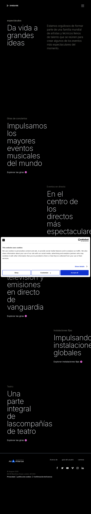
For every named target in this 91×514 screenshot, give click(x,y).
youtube (67, 468)
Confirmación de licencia (43, 477)
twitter (62, 468)
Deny (16, 273)
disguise (12, 5)
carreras (81, 460)
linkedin (82, 468)
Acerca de (53, 460)
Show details (79, 266)
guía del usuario (68, 460)
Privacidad (11, 477)
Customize (45, 273)
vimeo (72, 468)
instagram (77, 468)
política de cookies (24, 477)
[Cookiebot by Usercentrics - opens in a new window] (80, 240)
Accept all (74, 273)
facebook (57, 468)
